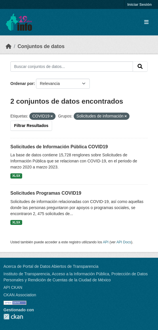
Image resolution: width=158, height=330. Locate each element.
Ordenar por (22, 83)
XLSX (16, 175)
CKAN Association (19, 295)
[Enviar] (140, 66)
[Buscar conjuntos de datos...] (71, 66)
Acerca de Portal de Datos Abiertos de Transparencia (50, 266)
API (105, 242)
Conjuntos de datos (41, 46)
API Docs (123, 242)
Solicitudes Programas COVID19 (45, 193)
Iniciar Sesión (139, 4)
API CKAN (12, 287)
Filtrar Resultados (31, 125)
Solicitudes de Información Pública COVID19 (59, 146)
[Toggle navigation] (146, 22)
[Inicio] (9, 46)
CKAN (13, 317)
